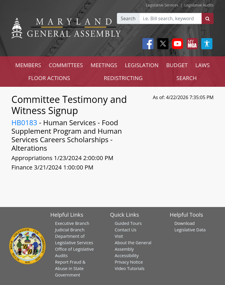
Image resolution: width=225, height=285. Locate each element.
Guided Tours (128, 223)
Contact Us (125, 230)
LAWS (202, 65)
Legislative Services (162, 5)
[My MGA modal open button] (191, 43)
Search (128, 18)
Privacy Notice (129, 262)
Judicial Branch (70, 230)
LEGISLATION (141, 65)
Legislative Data (190, 230)
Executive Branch (72, 223)
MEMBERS (28, 65)
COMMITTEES (66, 65)
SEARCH (186, 78)
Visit (119, 236)
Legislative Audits (199, 5)
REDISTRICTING (123, 78)
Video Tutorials (129, 268)
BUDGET (177, 65)
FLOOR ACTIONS (49, 78)
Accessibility (127, 255)
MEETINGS (104, 65)
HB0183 (24, 122)
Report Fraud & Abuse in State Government (70, 268)
